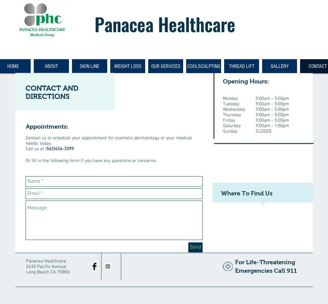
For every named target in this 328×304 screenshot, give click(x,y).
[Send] (195, 247)
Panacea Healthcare (165, 23)
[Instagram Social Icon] (107, 266)
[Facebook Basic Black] (94, 266)
